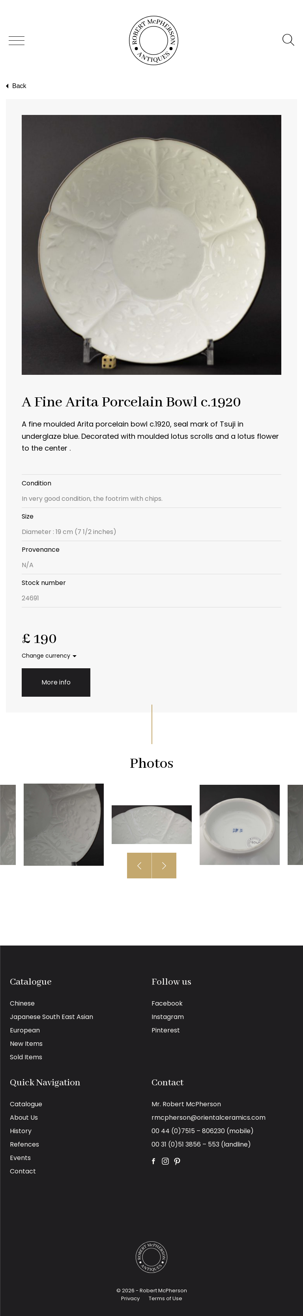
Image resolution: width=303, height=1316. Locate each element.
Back (15, 86)
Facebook (167, 1003)
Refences (24, 1144)
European (25, 1030)
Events (20, 1157)
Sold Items (26, 1057)
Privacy (130, 1298)
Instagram (168, 1016)
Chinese (22, 1003)
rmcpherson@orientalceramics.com (209, 1117)
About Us (24, 1117)
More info (56, 682)
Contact (23, 1171)
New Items (26, 1043)
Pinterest (166, 1030)
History (21, 1131)
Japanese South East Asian (51, 1016)
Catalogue (26, 1104)
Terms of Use (165, 1298)
